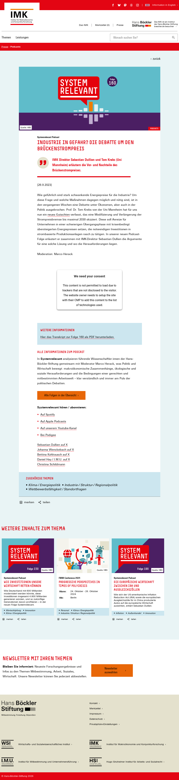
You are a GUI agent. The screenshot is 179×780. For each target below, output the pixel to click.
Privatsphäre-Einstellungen (103, 724)
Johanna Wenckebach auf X (55, 449)
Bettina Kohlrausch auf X (53, 454)
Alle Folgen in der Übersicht (60, 395)
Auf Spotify (47, 414)
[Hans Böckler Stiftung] (18, 715)
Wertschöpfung (13, 610)
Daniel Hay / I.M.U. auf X (53, 459)
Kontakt (94, 703)
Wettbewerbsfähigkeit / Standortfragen (57, 489)
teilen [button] (44, 502)
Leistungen (22, 37)
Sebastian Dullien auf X (52, 445)
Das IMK (83, 25)
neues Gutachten (59, 214)
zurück (156, 58)
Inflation (120, 613)
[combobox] (139, 37)
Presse (120, 25)
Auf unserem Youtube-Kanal (58, 428)
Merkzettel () (102, 25)
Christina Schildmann (51, 464)
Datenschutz (96, 719)
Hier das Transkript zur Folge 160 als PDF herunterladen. (77, 337)
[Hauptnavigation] (15, 37)
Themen (6, 37)
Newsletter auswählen (111, 670)
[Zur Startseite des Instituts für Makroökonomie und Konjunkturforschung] (21, 23)
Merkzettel (95, 708)
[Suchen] (173, 37)
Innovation (30, 610)
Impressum (95, 713)
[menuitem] (6, 39)
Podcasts (154, 128)
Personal (65, 610)
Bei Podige (47, 435)
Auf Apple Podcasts (53, 421)
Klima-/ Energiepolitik (44, 485)
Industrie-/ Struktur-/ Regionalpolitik (91, 485)
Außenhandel (134, 613)
